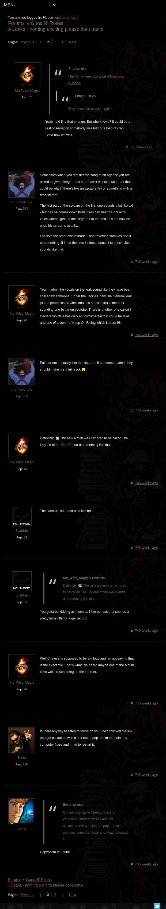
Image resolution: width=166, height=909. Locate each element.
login (74, 17)
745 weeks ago (141, 147)
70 (31, 97)
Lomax (22, 829)
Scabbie (22, 530)
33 (25, 537)
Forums (16, 23)
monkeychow (22, 201)
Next (72, 42)
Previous (27, 42)
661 (25, 208)
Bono (22, 757)
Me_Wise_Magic (27, 90)
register (60, 17)
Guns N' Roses (47, 23)
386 (25, 764)
